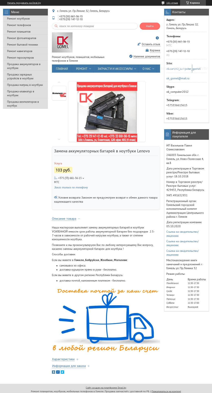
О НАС (147, 68)
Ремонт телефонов (19, 25)
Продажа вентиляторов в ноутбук (23, 103)
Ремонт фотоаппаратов (21, 38)
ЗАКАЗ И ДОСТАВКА (174, 68)
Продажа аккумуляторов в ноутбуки (24, 66)
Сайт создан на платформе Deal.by (106, 387)
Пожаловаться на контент (166, 391)
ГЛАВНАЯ (62, 68)
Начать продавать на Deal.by (24, 2)
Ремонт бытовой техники (22, 44)
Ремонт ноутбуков (18, 18)
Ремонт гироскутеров (20, 57)
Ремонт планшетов (19, 31)
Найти (150, 26)
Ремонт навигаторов (19, 51)
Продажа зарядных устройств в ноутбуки (20, 76)
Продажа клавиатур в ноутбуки (20, 93)
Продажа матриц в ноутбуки (25, 85)
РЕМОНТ (82, 68)
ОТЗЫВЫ (202, 68)
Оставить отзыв (151, 44)
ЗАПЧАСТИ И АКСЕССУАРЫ (115, 68)
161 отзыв (172, 2)
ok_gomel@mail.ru (177, 78)
